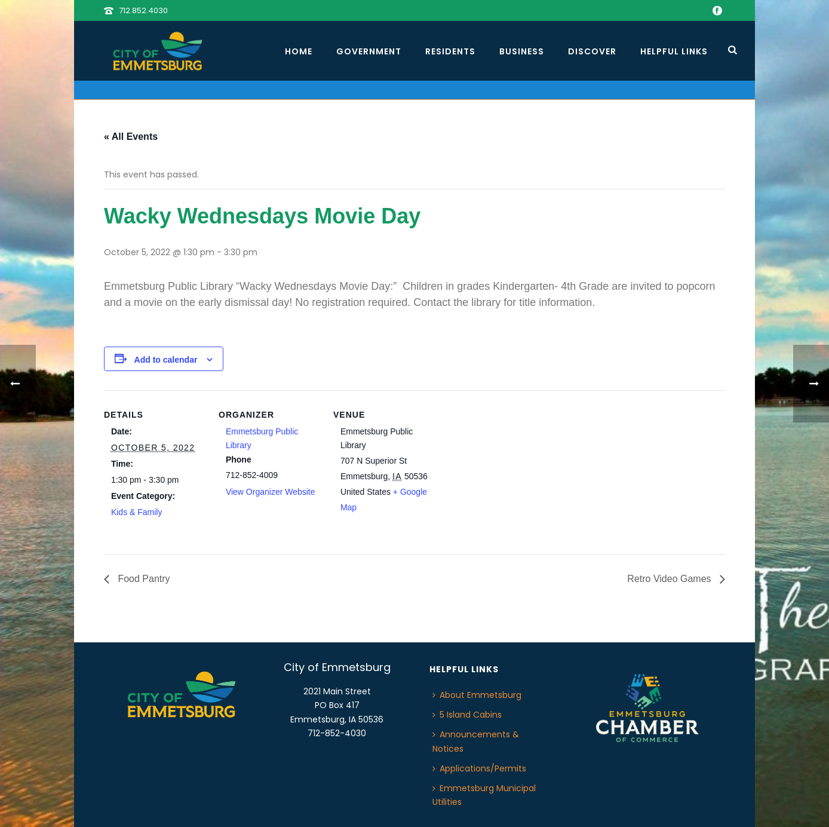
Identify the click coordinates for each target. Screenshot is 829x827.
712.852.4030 (143, 10)
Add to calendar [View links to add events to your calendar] (166, 360)
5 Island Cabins (467, 715)
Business (521, 51)
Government (368, 51)
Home (298, 51)
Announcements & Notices (475, 741)
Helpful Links (674, 51)
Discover (592, 51)
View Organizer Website (270, 492)
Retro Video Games (670, 579)
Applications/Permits (479, 768)
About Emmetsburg (476, 695)
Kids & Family (136, 512)
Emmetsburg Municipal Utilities (484, 795)
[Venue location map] (511, 472)
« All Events (131, 136)
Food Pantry (142, 579)
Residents (450, 51)
